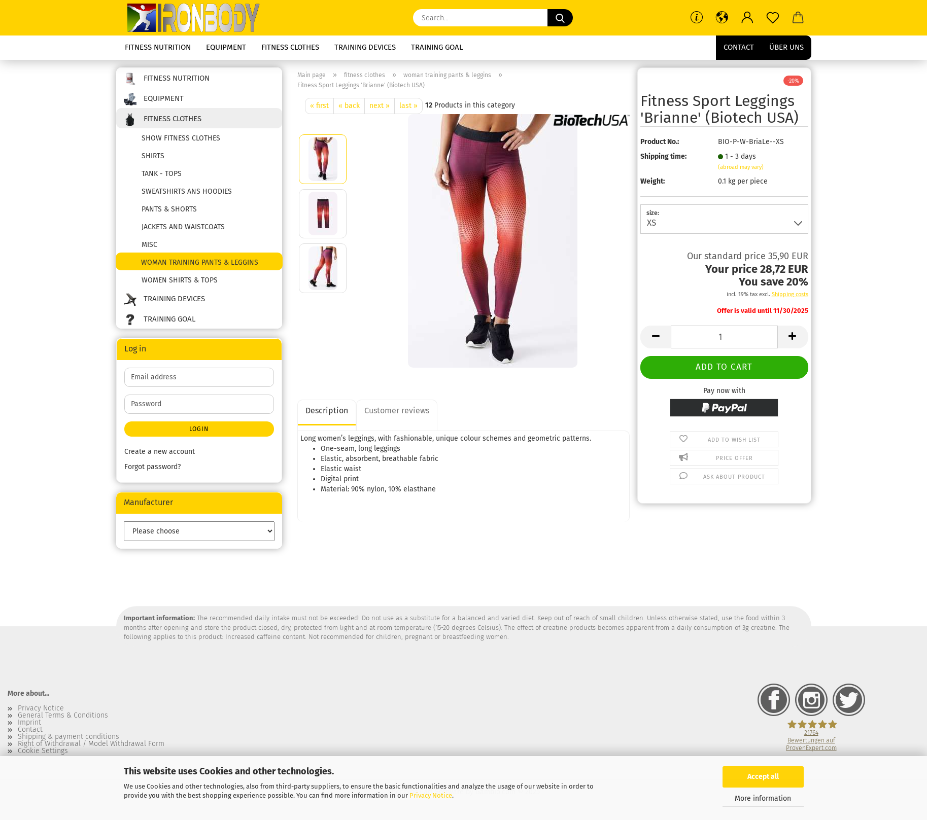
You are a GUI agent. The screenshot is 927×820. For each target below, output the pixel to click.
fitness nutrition (158, 47)
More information (763, 798)
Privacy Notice (430, 795)
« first (319, 105)
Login (199, 429)
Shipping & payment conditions (68, 736)
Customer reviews (396, 410)
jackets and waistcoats (183, 227)
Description (326, 410)
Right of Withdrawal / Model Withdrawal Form (91, 743)
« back (349, 105)
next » (379, 105)
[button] (722, 17)
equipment (226, 47)
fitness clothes (290, 47)
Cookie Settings (43, 751)
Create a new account (159, 451)
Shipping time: (663, 156)
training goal (437, 47)
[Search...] (560, 17)
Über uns (786, 47)
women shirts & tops (180, 280)
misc (149, 244)
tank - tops (162, 173)
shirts (153, 156)
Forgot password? (152, 466)
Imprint (29, 722)
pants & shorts (169, 209)
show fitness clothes (181, 138)
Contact (739, 47)
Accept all (763, 776)
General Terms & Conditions (63, 715)
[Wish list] (772, 17)
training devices (365, 47)
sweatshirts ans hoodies (187, 191)
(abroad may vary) (741, 167)
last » (408, 105)
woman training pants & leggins (199, 262)
